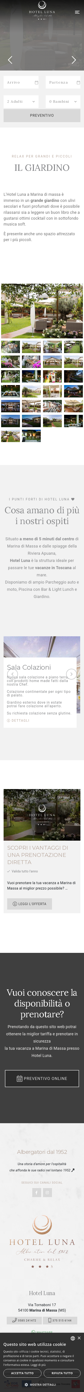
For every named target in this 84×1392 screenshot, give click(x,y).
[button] (42, 1384)
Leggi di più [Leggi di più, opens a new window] (38, 1365)
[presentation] (12, 674)
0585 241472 (24, 1320)
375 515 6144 (59, 1320)
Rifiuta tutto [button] (62, 1373)
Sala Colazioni (29, 667)
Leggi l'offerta (29, 904)
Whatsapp (42, 1332)
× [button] (79, 1338)
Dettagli (18, 720)
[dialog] (42, 1362)
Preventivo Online (42, 1078)
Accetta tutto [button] (22, 1373)
